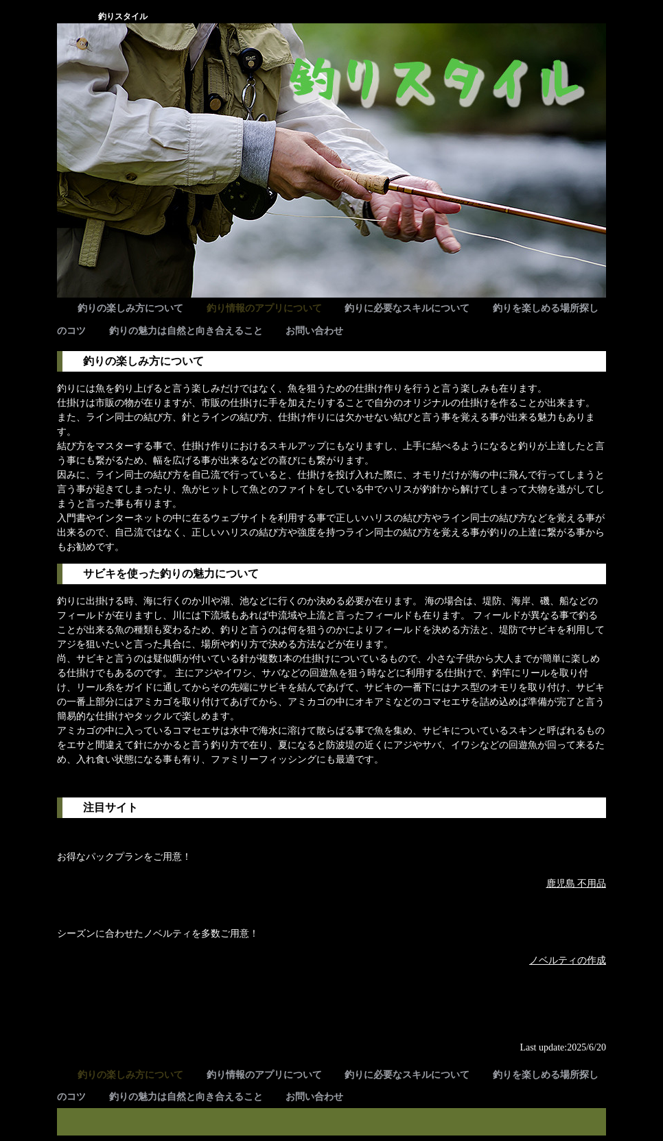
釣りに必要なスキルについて (407, 308)
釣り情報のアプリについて (264, 308)
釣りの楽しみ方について (130, 308)
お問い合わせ (314, 331)
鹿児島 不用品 (576, 883)
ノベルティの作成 (567, 960)
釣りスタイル (123, 16)
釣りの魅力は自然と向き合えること (186, 331)
